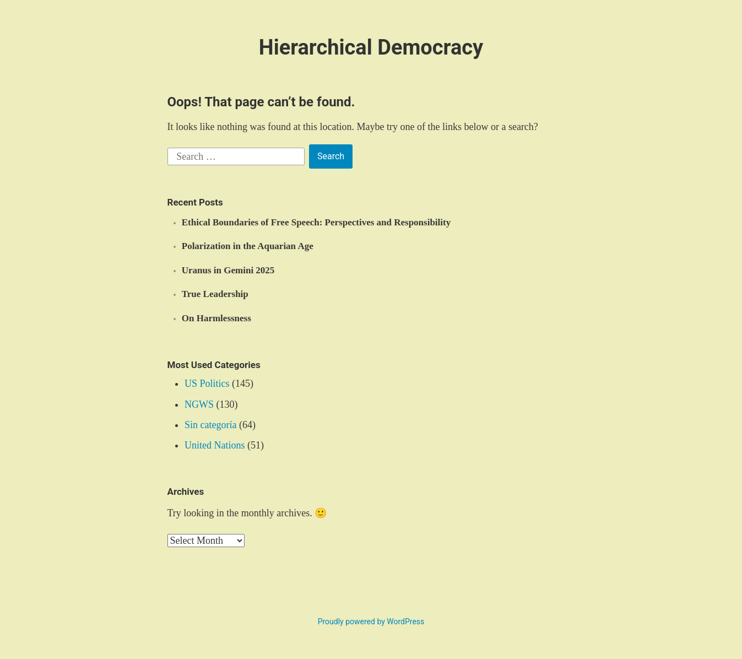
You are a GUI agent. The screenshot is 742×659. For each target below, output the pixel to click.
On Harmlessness (216, 318)
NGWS (199, 404)
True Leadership (215, 294)
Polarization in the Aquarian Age (247, 246)
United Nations (215, 445)
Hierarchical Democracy (371, 47)
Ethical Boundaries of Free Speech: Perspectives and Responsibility (316, 222)
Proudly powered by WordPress (371, 621)
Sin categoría (210, 424)
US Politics (207, 383)
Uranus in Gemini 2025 (228, 270)
